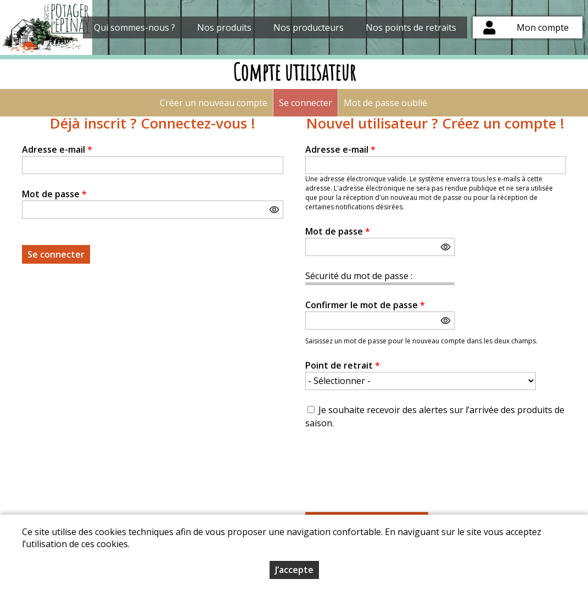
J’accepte (294, 570)
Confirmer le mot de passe (365, 305)
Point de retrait (342, 365)
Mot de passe (54, 194)
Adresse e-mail (57, 149)
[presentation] (388, 464)
